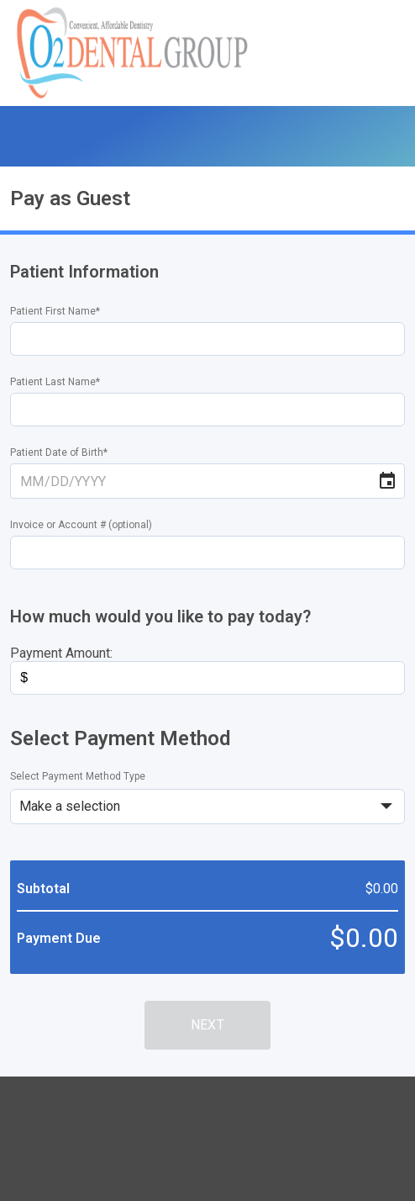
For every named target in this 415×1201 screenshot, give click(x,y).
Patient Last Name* (55, 382)
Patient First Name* (55, 311)
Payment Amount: (61, 653)
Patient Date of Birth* (59, 452)
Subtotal (43, 889)
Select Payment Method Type (77, 776)
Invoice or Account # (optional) (81, 525)
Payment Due (59, 938)
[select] (207, 806)
